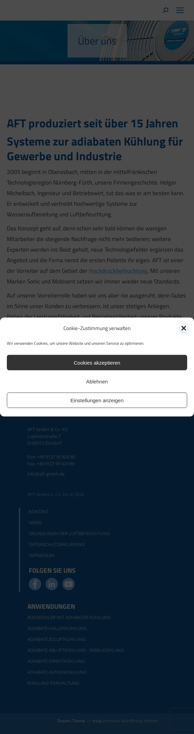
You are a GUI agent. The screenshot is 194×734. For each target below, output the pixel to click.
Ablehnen (97, 381)
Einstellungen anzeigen (96, 400)
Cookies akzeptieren (97, 362)
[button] (183, 328)
